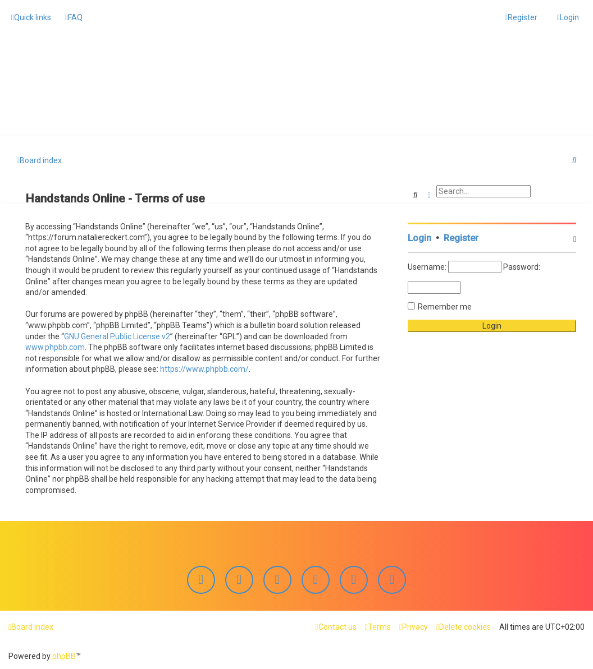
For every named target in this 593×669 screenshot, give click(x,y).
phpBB (64, 656)
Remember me (445, 305)
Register (461, 237)
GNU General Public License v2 (117, 334)
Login (419, 237)
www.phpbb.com (55, 346)
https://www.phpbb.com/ (204, 367)
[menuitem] (73, 17)
